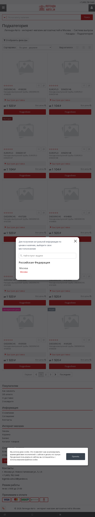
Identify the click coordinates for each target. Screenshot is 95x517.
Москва (23, 272)
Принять (75, 456)
